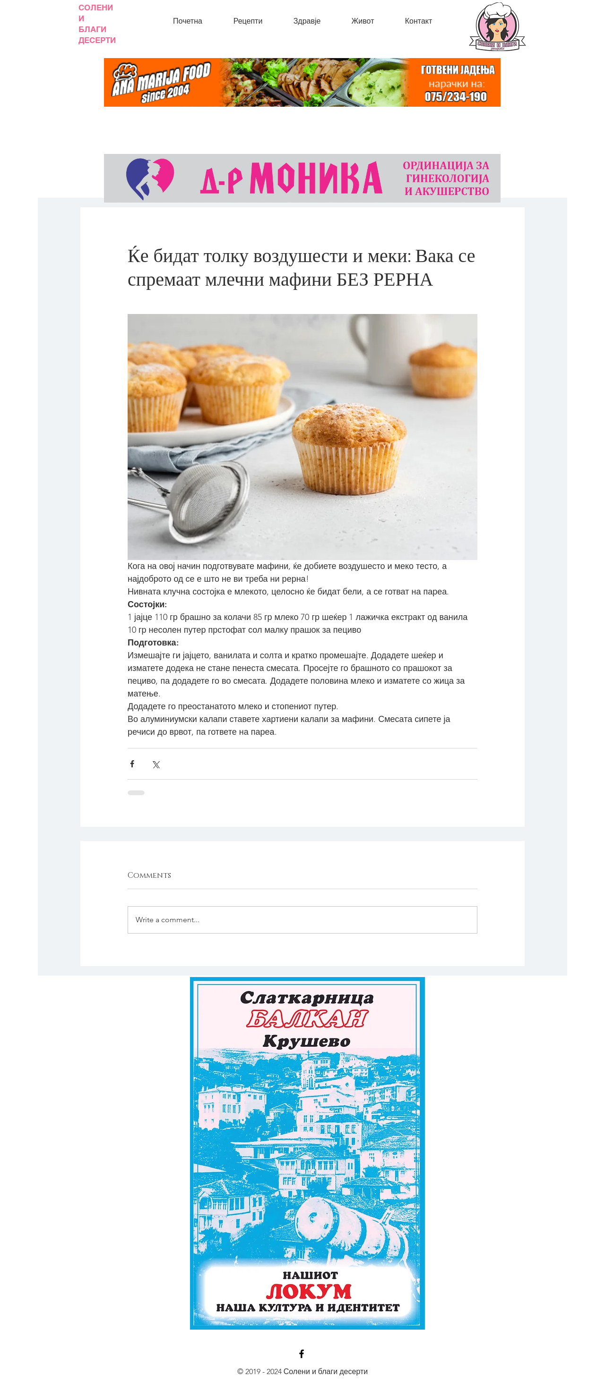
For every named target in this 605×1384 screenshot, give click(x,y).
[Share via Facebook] (132, 763)
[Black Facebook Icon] (301, 1353)
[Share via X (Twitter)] (155, 763)
